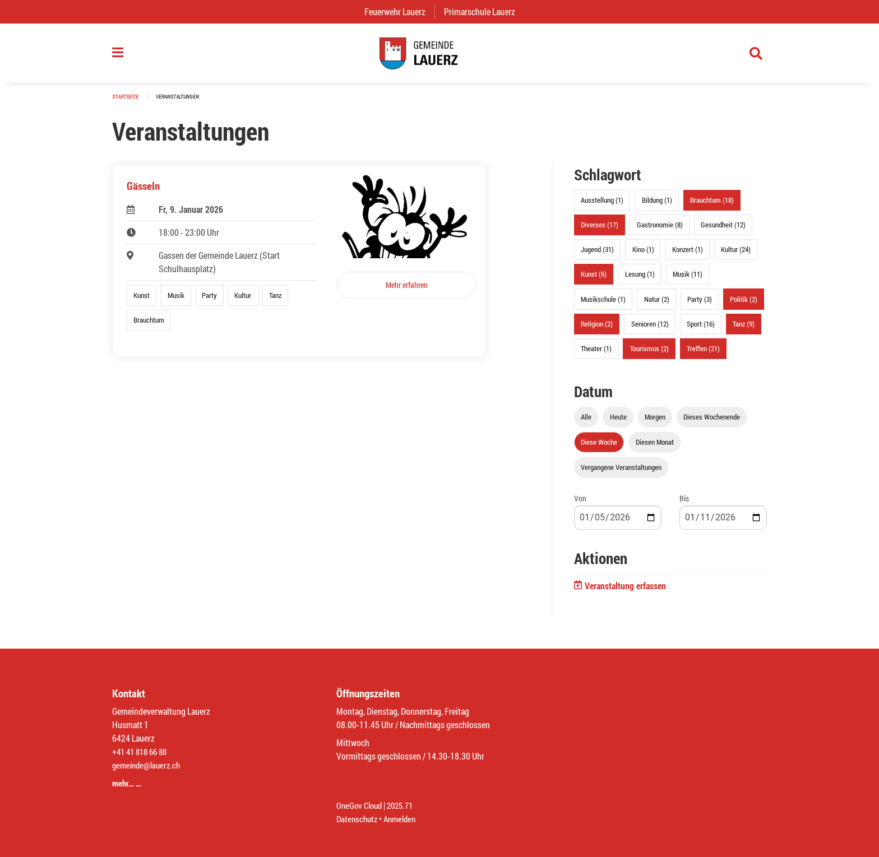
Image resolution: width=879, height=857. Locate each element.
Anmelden (404, 819)
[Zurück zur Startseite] (439, 56)
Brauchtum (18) (712, 205)
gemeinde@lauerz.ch (149, 765)
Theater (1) (596, 354)
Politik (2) (743, 304)
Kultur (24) (736, 254)
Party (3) (699, 304)
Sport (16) (701, 328)
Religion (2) (597, 328)
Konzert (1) (687, 254)
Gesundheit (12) (723, 230)
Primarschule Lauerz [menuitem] (484, 11)
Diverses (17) (599, 230)
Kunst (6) (594, 279)
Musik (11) (687, 279)
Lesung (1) (640, 279)
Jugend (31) (597, 254)
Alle (586, 422)
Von (580, 504)
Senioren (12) (650, 328)
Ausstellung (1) (602, 205)
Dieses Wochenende (711, 422)
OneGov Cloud (360, 805)
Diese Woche (599, 447)
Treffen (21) (703, 354)
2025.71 (404, 805)
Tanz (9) (744, 328)
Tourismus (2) (649, 354)
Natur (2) (656, 304)
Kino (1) (643, 254)
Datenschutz (358, 819)
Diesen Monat (655, 447)
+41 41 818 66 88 (142, 751)
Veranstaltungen (182, 101)
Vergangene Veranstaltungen (621, 472)
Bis (684, 504)
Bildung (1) (657, 205)
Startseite (126, 101)
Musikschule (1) (603, 304)
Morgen (655, 422)
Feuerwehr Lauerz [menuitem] (399, 11)
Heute (618, 422)
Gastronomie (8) (660, 230)
